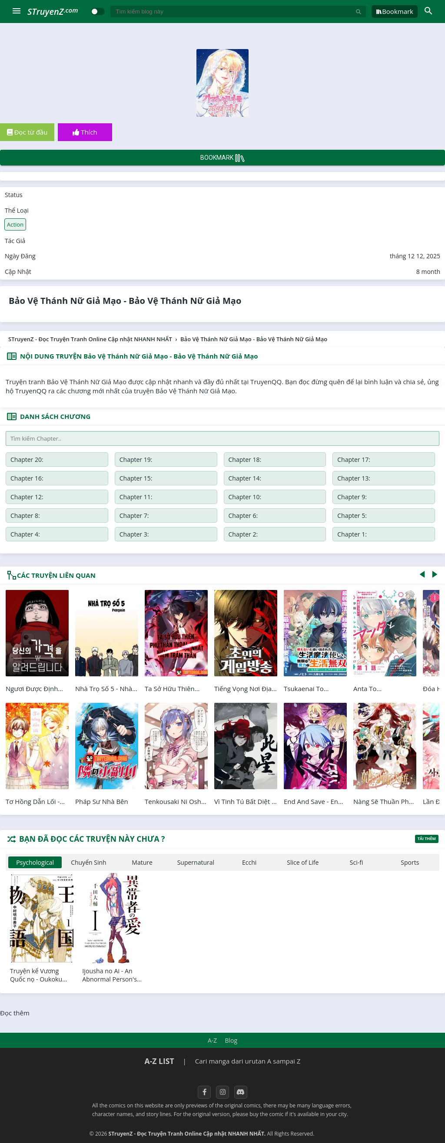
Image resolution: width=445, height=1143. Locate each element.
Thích (85, 132)
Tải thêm (427, 838)
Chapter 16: (26, 478)
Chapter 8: (25, 515)
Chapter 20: (26, 459)
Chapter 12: (26, 497)
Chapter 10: (245, 497)
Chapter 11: (136, 497)
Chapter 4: (25, 534)
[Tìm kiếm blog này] (232, 11)
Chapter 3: (134, 534)
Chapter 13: (353, 478)
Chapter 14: (245, 478)
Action (15, 224)
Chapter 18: (245, 459)
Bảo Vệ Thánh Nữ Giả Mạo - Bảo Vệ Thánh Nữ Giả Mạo (125, 300)
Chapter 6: (243, 515)
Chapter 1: (352, 534)
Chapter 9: (352, 497)
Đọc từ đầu (27, 132)
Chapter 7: (134, 515)
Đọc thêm (15, 1012)
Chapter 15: (136, 478)
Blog (231, 1040)
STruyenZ (52, 11)
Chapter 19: (136, 459)
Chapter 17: (353, 459)
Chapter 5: (352, 515)
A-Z (212, 1040)
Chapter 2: (243, 534)
